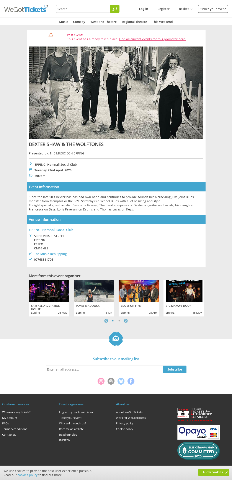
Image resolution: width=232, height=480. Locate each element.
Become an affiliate (71, 429)
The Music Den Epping (50, 254)
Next (126, 321)
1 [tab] (113, 321)
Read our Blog (68, 435)
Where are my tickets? (16, 412)
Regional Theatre (134, 22)
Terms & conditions (14, 429)
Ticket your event (213, 9)
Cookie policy (124, 429)
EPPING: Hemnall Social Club (51, 230)
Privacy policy (125, 423)
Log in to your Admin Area (76, 412)
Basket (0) (186, 9)
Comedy (79, 22)
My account (9, 418)
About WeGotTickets (129, 412)
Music (63, 22)
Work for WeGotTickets (131, 418)
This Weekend (162, 22)
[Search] (114, 9)
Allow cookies (213, 472)
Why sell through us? (72, 423)
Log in (143, 9)
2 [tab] (119, 321)
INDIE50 (64, 440)
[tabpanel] (49, 297)
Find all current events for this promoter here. (152, 39)
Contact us (9, 435)
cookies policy (28, 475)
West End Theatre (103, 22)
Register (163, 9)
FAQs (5, 423)
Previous (106, 321)
